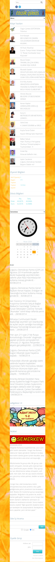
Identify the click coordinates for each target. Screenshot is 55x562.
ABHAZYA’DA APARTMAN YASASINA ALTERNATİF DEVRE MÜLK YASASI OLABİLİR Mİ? (31, 87)
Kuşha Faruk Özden (27, 130)
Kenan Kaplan (25, 103)
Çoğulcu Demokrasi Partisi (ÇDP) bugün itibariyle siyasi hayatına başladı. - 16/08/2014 (25, 353)
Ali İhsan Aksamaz (26, 48)
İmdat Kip (23, 151)
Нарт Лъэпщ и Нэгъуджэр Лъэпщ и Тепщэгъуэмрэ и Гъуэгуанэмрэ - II (30, 144)
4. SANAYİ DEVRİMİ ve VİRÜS (30, 125)
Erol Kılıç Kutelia (26, 82)
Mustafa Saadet (26, 69)
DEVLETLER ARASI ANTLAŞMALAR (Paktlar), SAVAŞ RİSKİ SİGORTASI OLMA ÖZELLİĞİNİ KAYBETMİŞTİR (32, 74)
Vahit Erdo (24, 122)
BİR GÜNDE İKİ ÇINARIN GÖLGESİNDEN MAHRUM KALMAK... (29, 41)
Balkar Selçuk (25, 139)
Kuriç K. (23, 113)
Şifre (29, 547)
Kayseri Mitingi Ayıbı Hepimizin (31, 134)
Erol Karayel (24, 35)
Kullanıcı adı (27, 543)
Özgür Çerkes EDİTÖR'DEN (30, 29)
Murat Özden (25, 60)
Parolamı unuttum (38, 555)
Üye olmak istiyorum (37, 558)
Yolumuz (23, 31)
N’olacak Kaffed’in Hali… (29, 154)
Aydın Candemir (26, 159)
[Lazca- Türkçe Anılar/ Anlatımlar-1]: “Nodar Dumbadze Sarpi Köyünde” (32, 53)
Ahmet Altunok (25, 94)
